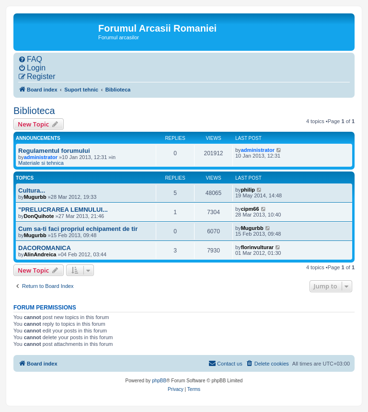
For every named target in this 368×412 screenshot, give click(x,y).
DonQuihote (39, 216)
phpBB (159, 380)
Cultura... (31, 190)
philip (248, 190)
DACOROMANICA (44, 248)
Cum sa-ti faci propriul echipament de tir (78, 228)
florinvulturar (257, 247)
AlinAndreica (40, 254)
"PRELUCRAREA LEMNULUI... (63, 209)
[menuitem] (30, 59)
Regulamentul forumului (54, 150)
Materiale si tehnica (41, 163)
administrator (41, 157)
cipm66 (250, 209)
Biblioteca (34, 110)
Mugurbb (35, 197)
